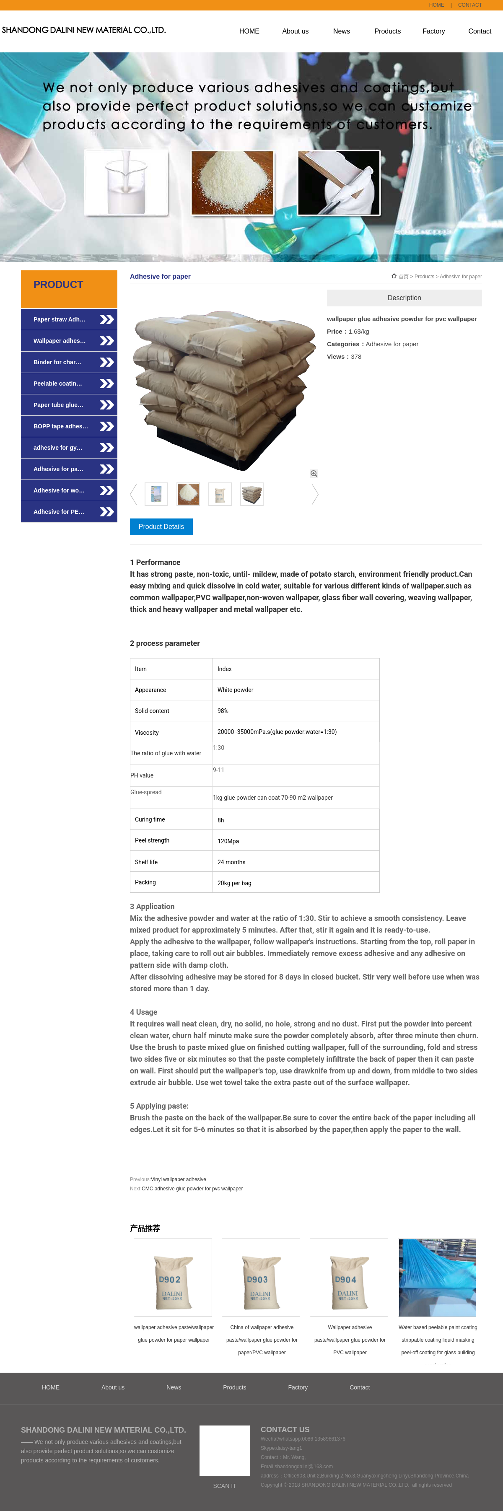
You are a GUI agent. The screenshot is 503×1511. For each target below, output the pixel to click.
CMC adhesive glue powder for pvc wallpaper (192, 1189)
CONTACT (470, 5)
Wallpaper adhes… (60, 340)
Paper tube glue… (58, 405)
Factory (434, 31)
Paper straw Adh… (60, 319)
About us (295, 31)
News (341, 31)
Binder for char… (57, 362)
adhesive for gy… (58, 447)
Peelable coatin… (58, 383)
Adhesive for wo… (59, 490)
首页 (404, 277)
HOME (436, 5)
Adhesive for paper (461, 277)
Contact (479, 31)
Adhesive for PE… (59, 511)
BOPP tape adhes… (61, 426)
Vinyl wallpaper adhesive (178, 1179)
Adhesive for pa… (58, 469)
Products (387, 31)
